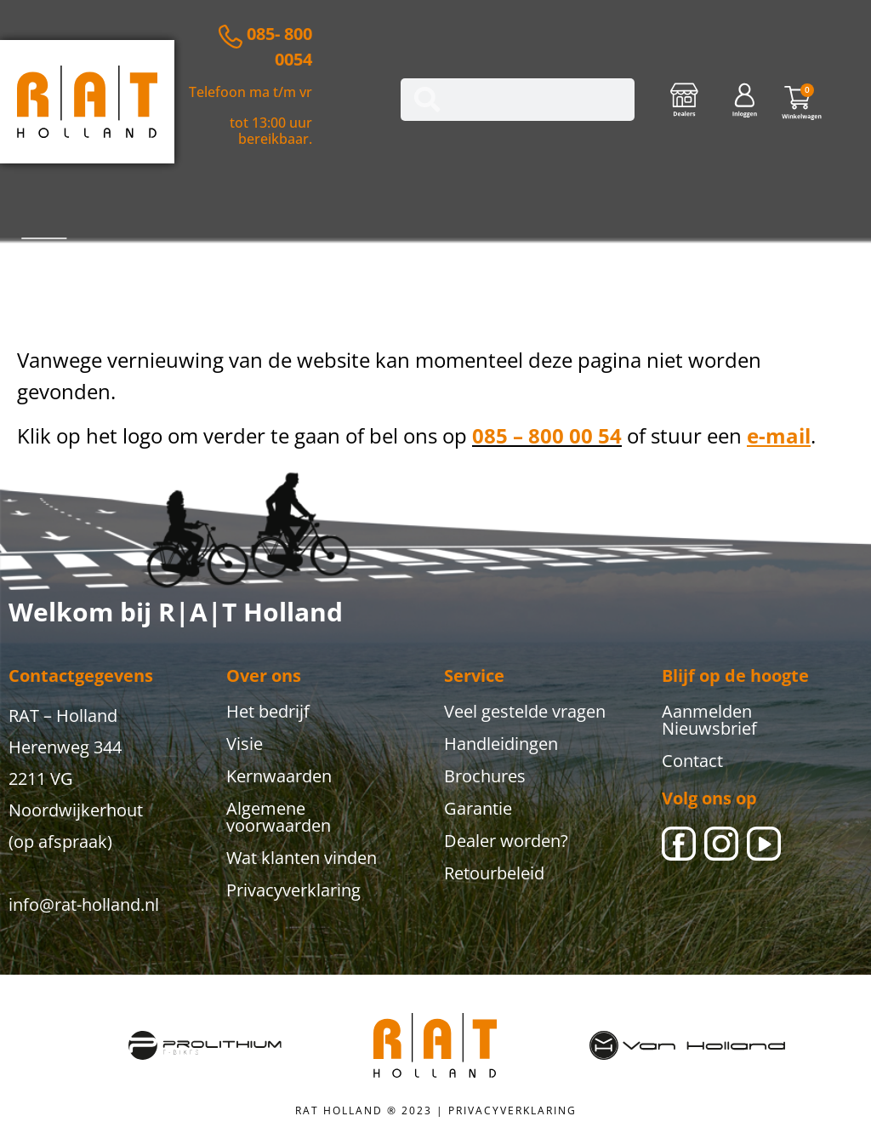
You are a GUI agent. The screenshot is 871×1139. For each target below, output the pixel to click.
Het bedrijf (268, 711)
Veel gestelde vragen (525, 711)
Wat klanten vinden (301, 857)
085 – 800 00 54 (547, 435)
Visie (244, 743)
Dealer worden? (506, 840)
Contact (692, 760)
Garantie (478, 808)
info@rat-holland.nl (84, 904)
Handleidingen (501, 743)
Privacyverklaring (293, 890)
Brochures (485, 775)
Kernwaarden (279, 775)
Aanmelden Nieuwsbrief (709, 720)
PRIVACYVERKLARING (512, 1110)
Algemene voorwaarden (278, 817)
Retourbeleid (494, 872)
